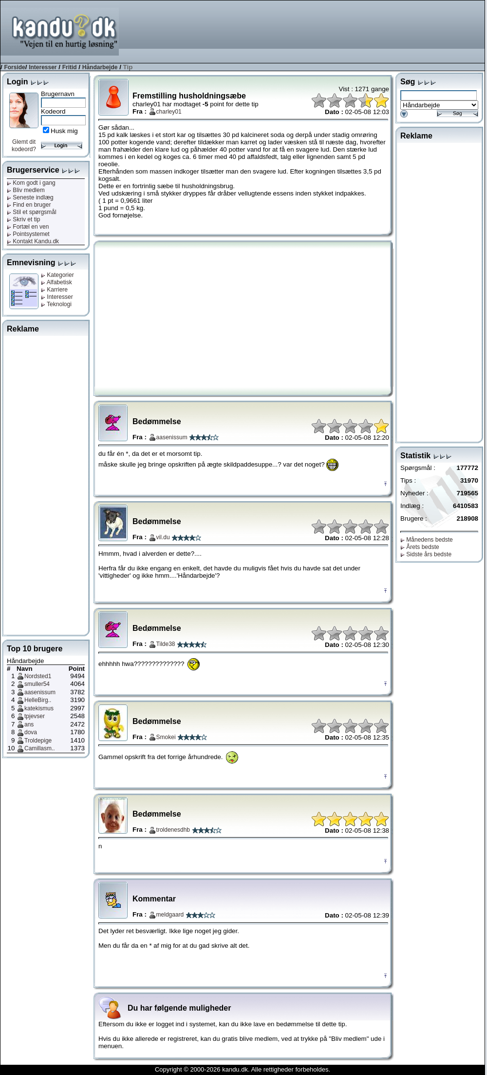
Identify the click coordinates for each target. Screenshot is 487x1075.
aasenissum (40, 692)
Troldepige (38, 740)
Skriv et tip (23, 219)
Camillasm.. (39, 748)
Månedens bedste (426, 539)
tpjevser (34, 716)
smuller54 (37, 684)
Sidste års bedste (425, 554)
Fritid (69, 67)
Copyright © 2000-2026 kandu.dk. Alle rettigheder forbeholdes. (242, 1069)
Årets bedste (419, 547)
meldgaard (170, 914)
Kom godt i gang (31, 182)
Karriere (54, 289)
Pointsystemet (28, 234)
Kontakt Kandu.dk (33, 241)
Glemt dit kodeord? (24, 145)
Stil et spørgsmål (31, 212)
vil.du (163, 537)
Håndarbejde (100, 67)
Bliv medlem (26, 190)
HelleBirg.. (37, 700)
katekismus (39, 708)
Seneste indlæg (30, 197)
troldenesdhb (173, 829)
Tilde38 (165, 644)
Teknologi (56, 304)
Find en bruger (29, 204)
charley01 (169, 111)
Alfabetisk (56, 282)
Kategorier (57, 275)
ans (29, 724)
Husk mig (64, 131)
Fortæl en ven (28, 226)
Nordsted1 (37, 676)
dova (30, 732)
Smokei (166, 737)
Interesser (42, 67)
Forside (14, 67)
